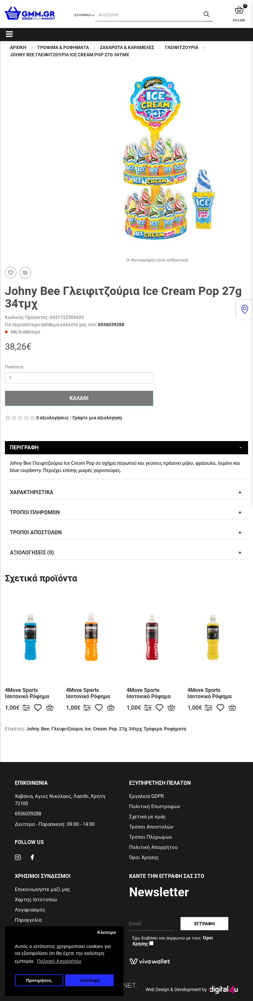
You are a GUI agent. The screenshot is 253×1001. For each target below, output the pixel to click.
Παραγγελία (28, 920)
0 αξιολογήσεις (52, 417)
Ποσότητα (14, 367)
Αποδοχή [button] (89, 980)
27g (123, 728)
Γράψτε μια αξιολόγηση (97, 417)
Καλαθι (79, 398)
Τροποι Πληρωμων (35, 512)
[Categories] (9, 34)
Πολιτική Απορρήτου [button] (59, 961)
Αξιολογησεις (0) (32, 552)
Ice (88, 728)
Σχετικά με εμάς (147, 817)
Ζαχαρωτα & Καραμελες (127, 47)
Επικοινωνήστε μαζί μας (42, 889)
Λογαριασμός (30, 910)
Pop (113, 728)
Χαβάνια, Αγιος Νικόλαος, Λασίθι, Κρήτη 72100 (60, 799)
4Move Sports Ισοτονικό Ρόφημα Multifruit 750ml (27, 696)
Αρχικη (18, 47)
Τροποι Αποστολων (36, 532)
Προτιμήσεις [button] (39, 980)
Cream (100, 728)
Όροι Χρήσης (144, 857)
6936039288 (111, 324)
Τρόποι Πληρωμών (150, 837)
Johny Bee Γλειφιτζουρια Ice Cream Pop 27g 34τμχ (69, 54)
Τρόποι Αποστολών (151, 827)
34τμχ (135, 728)
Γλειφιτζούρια (67, 728)
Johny (32, 728)
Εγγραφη (204, 923)
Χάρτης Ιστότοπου (36, 900)
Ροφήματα (175, 728)
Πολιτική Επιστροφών (154, 806)
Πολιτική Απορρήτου (153, 847)
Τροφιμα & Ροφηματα (63, 47)
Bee (45, 728)
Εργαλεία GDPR (146, 796)
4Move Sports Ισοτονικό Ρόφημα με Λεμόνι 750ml (209, 696)
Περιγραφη (24, 447)
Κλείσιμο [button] (106, 932)
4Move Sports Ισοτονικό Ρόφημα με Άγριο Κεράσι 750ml (148, 699)
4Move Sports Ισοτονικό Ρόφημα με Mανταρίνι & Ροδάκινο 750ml (88, 699)
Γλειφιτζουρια (181, 47)
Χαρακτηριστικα (31, 492)
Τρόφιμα (153, 728)
